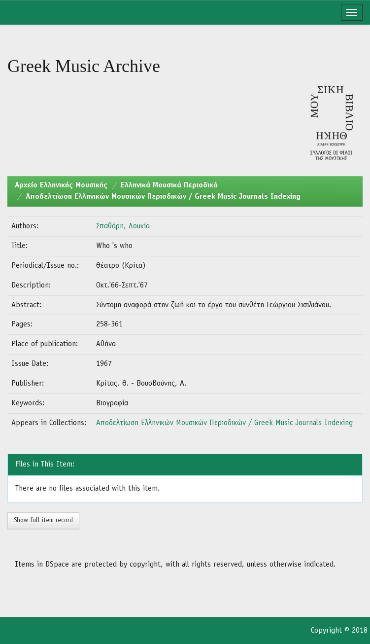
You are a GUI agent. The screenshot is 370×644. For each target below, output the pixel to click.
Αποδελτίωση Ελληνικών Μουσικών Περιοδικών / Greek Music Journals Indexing (163, 197)
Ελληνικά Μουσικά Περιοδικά (169, 185)
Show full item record (43, 520)
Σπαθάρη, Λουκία (123, 226)
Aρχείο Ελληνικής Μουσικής (61, 185)
